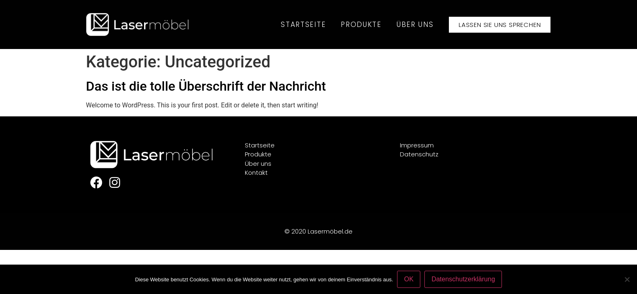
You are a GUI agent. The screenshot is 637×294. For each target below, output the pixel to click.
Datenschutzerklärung (463, 279)
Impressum (417, 145)
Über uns (415, 24)
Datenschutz (419, 154)
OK (408, 279)
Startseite (303, 24)
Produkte (361, 24)
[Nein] (627, 279)
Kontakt (256, 172)
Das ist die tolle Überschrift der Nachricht (206, 86)
